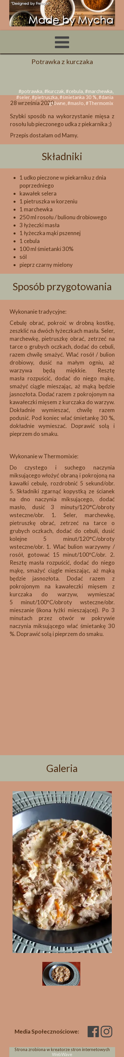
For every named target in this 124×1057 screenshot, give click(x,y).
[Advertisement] (62, 695)
